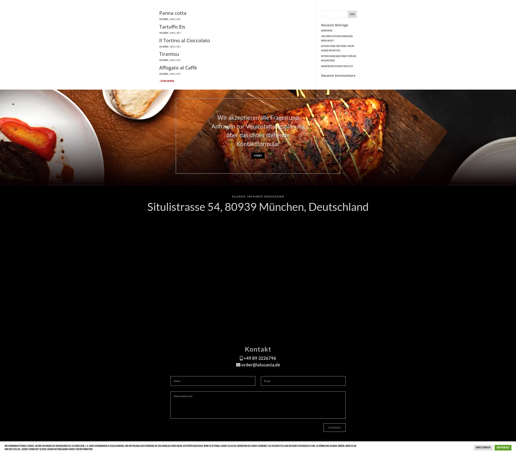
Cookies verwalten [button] (483, 447)
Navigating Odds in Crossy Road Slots (337, 66)
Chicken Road (326, 30)
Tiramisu (169, 54)
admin (165, 33)
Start (258, 155)
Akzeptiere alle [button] (503, 447)
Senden (334, 427)
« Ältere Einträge (166, 81)
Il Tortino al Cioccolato (184, 40)
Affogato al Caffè (178, 67)
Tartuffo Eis (172, 26)
